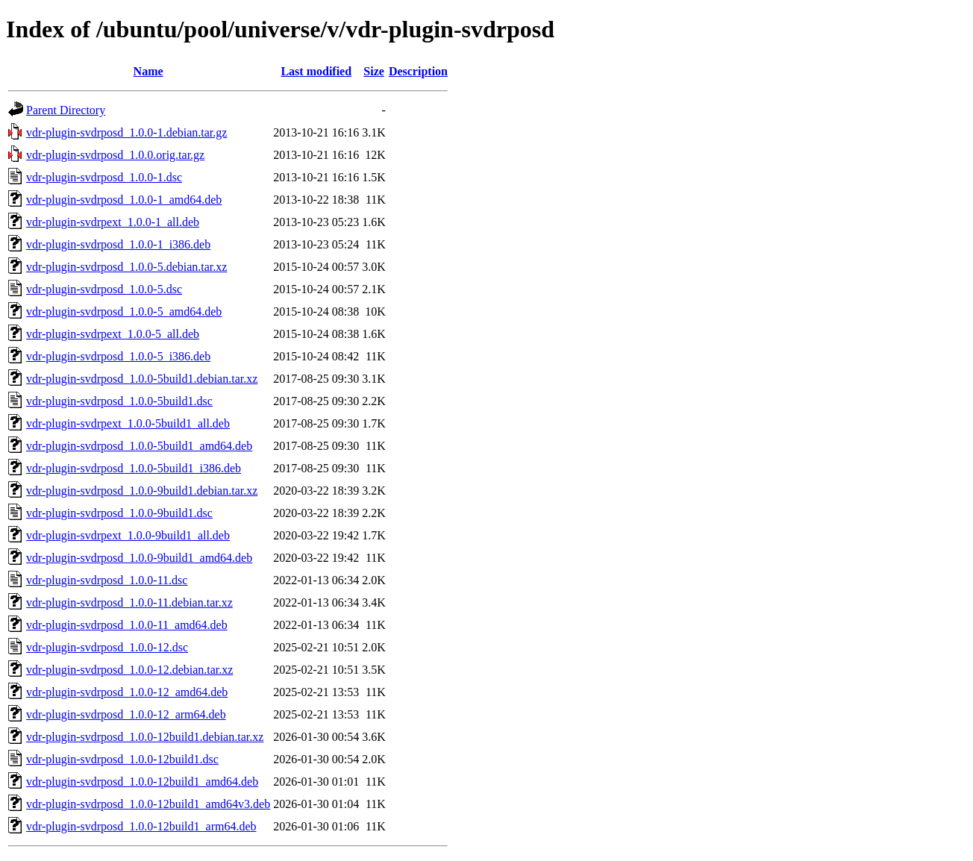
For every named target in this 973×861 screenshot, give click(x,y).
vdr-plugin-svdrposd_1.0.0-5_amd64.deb (124, 311)
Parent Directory (65, 110)
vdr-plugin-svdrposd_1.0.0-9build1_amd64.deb (139, 557)
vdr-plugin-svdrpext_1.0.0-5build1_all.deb (128, 423)
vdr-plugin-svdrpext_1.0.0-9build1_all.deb (128, 535)
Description (418, 71)
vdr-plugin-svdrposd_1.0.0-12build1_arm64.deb (141, 826)
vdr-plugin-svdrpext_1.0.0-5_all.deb (112, 334)
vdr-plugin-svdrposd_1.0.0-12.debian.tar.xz (129, 669)
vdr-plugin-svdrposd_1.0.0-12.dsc (107, 647)
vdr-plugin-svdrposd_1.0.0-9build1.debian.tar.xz (141, 490)
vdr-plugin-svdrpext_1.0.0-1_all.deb (112, 222)
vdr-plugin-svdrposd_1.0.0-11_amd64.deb (127, 625)
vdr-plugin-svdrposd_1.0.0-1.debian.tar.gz (126, 132)
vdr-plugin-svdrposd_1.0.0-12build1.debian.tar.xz (144, 736)
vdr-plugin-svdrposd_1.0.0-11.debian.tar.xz (129, 602)
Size (373, 71)
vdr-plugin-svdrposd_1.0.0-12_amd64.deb (127, 692)
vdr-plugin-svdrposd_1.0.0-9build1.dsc (119, 513)
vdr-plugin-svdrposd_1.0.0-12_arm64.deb (126, 714)
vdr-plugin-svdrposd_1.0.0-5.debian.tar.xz (126, 266)
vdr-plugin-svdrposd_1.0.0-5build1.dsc (119, 401)
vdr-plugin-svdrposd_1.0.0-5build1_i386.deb (133, 468)
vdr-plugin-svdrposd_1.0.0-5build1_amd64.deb (139, 445)
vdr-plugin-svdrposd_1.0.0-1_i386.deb (118, 244)
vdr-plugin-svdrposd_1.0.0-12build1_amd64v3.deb (148, 804)
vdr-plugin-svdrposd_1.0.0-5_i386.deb (118, 356)
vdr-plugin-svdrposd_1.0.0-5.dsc (104, 289)
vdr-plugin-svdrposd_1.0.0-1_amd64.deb (124, 199)
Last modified (316, 71)
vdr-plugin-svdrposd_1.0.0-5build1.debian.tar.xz (141, 378)
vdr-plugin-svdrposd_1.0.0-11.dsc (106, 580)
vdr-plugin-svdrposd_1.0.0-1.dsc (104, 177)
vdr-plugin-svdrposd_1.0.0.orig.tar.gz (115, 154)
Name (148, 71)
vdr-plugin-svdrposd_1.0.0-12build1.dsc (122, 759)
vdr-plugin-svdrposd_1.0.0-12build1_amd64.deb (142, 781)
